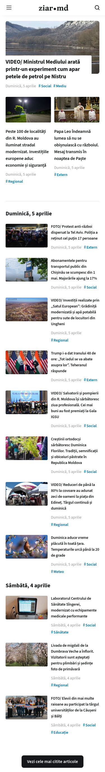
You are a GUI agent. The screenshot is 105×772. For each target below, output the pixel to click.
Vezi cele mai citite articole (52, 761)
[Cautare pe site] (97, 7)
